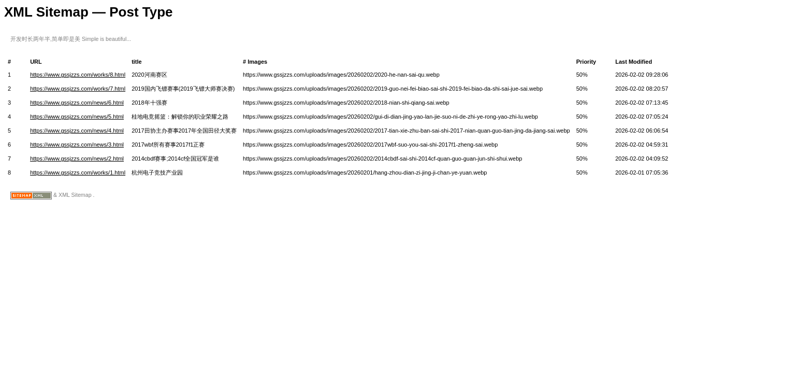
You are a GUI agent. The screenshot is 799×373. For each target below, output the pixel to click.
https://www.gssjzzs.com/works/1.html (77, 172)
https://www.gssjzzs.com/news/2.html (77, 158)
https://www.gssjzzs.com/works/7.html (77, 88)
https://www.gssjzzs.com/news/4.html (77, 130)
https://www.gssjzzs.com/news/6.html (77, 102)
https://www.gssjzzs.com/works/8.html (77, 74)
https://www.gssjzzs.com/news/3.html (77, 144)
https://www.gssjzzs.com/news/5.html (77, 116)
